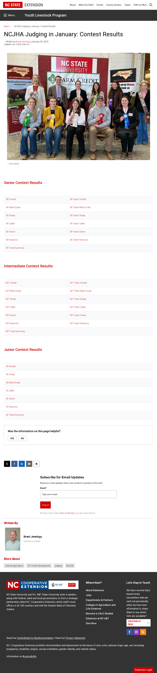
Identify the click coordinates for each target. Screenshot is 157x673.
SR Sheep (10, 215)
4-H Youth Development (39, 566)
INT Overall (11, 283)
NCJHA (70, 566)
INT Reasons (12, 323)
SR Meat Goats (13, 207)
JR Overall (10, 366)
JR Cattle (10, 390)
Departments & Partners (99, 600)
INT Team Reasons (79, 323)
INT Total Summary (15, 331)
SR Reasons (12, 240)
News (7, 26)
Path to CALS (140, 5)
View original (14, 164)
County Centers (113, 5)
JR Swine (10, 398)
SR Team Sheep (77, 215)
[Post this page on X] (7, 464)
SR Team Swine (77, 231)
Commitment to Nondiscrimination (35, 638)
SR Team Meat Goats (80, 207)
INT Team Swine (78, 315)
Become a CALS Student (99, 613)
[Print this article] (36, 464)
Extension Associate (32, 541)
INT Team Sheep (78, 299)
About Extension (95, 590)
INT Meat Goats (13, 291)
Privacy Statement (75, 638)
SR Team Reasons (79, 240)
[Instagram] (136, 632)
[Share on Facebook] (14, 464)
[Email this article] (29, 464)
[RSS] (143, 632)
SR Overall (11, 199)
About (73, 5)
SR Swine (10, 231)
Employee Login (143, 669)
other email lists (66, 513)
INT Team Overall (78, 283)
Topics (127, 5)
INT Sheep (11, 299)
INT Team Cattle (78, 307)
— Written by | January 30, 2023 (26, 41)
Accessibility (29, 656)
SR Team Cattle (77, 223)
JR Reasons (12, 407)
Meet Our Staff (86, 5)
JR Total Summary (15, 415)
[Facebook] (129, 632)
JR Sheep (10, 374)
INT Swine (11, 315)
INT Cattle (10, 307)
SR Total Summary (15, 248)
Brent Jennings (23, 41)
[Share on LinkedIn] (22, 464)
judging (58, 566)
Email (43, 488)
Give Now (91, 623)
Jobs (89, 595)
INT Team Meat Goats (81, 291)
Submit (45, 505)
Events (100, 5)
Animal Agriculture (14, 566)
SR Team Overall (78, 199)
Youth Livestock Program (45, 15)
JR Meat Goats (13, 382)
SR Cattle (10, 223)
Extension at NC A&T (97, 618)
